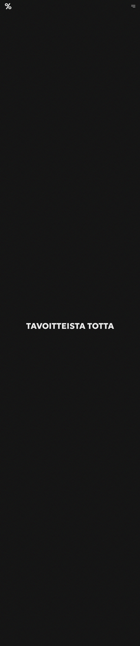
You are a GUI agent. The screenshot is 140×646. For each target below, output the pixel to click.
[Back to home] (8, 6)
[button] (133, 6)
